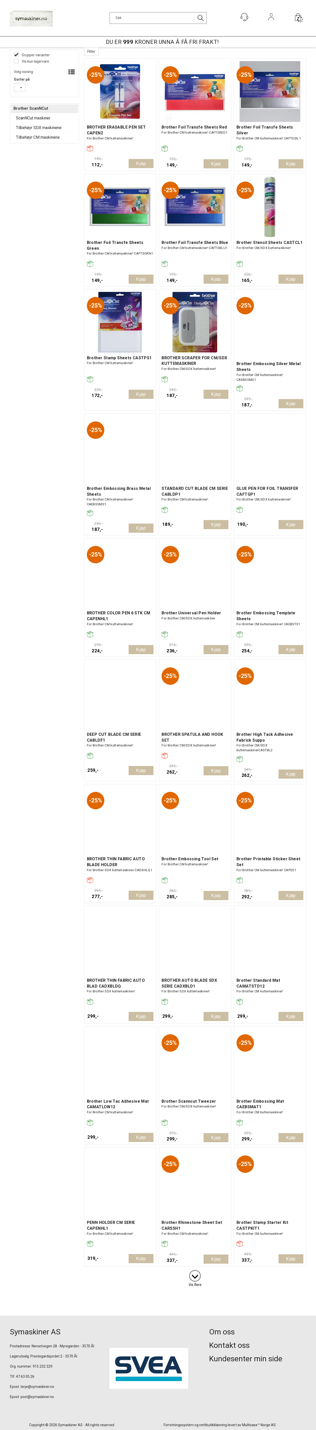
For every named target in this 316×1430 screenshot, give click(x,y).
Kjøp (141, 163)
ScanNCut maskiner (33, 118)
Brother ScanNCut (30, 108)
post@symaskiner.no (37, 1397)
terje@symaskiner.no (37, 1387)
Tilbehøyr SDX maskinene (39, 127)
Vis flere (195, 1285)
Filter (91, 51)
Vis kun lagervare (35, 61)
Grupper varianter (35, 55)
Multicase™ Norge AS (259, 1425)
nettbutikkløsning (213, 1425)
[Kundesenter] (244, 17)
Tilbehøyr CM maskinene (38, 137)
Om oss (222, 1331)
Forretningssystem (179, 1425)
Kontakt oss (229, 1345)
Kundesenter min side (245, 1358)
